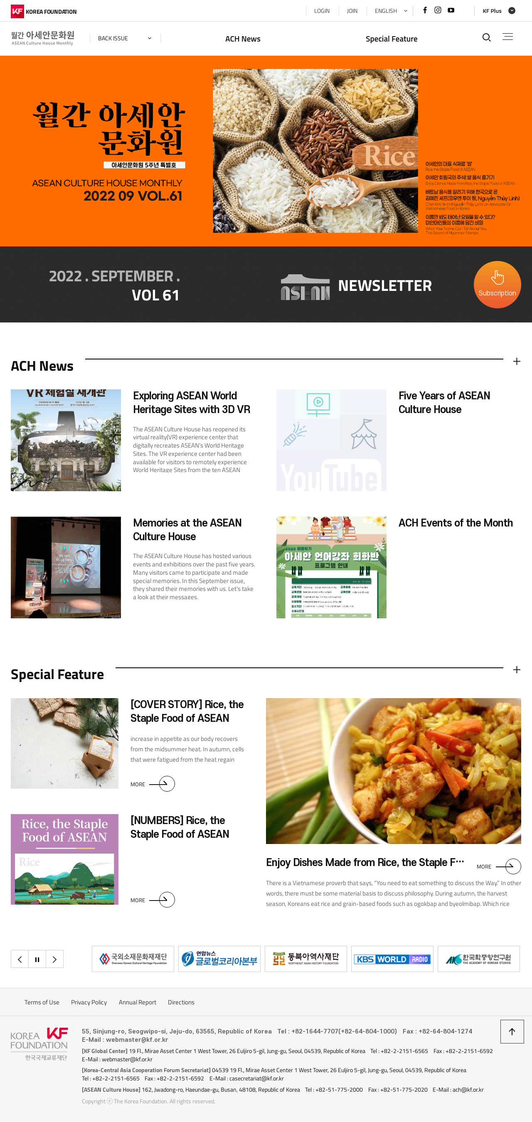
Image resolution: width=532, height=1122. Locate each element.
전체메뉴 (507, 36)
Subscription (497, 293)
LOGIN (322, 10)
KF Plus (492, 10)
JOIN (352, 10)
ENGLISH (386, 10)
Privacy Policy (89, 1002)
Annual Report (137, 1002)
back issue (113, 38)
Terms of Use (42, 1002)
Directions (181, 1002)
